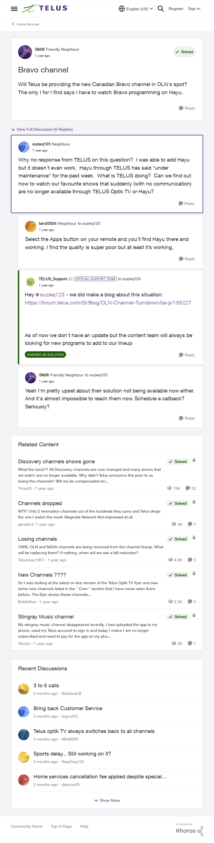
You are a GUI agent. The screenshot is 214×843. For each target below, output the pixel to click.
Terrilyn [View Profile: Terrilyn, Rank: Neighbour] (24, 643)
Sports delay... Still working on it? (72, 754)
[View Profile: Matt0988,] (23, 734)
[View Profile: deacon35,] (23, 780)
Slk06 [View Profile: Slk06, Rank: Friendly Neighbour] (40, 49)
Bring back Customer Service (67, 708)
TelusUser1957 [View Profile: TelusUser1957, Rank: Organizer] (31, 559)
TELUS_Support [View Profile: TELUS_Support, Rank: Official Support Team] (53, 278)
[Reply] (187, 108)
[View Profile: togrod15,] (23, 711)
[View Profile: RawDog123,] (23, 757)
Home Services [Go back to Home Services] (25, 24)
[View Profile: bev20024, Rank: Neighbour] (30, 226)
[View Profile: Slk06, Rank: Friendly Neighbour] (25, 52)
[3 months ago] (45, 693)
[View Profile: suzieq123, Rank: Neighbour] (24, 147)
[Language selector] (135, 8)
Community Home (27, 826)
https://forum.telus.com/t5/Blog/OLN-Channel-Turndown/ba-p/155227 (108, 302)
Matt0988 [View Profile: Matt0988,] (70, 738)
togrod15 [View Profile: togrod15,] (70, 716)
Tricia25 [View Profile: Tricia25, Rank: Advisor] (25, 488)
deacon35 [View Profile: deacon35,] (71, 784)
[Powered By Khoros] (189, 829)
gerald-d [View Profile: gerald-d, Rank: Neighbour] (25, 524)
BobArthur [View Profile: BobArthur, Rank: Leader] (27, 601)
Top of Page (61, 826)
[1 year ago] (43, 488)
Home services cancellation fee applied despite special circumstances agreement (97, 776)
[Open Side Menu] (14, 8)
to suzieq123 (89, 223)
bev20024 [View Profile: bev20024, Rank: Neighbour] (48, 223)
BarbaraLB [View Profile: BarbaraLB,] (71, 693)
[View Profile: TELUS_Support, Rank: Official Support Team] (30, 282)
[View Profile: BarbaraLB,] (23, 689)
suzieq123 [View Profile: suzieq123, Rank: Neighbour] (41, 144)
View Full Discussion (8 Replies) (42, 129)
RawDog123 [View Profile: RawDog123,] (73, 761)
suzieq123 (52, 294)
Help (84, 826)
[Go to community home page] (46, 8)
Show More (107, 800)
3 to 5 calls (46, 685)
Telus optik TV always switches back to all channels (94, 731)
